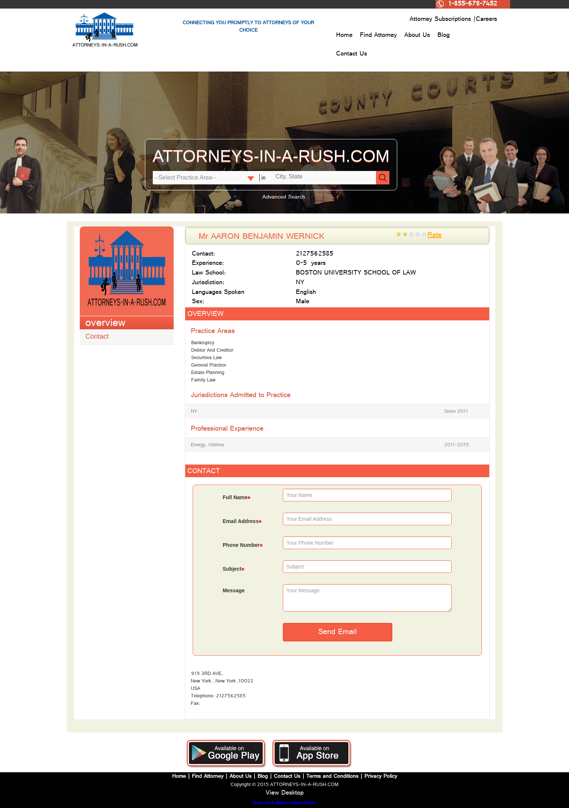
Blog (443, 35)
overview (105, 324)
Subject (233, 570)
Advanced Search (283, 198)
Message (233, 590)
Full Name (236, 498)
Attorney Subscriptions (441, 19)
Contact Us (351, 54)
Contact (97, 336)
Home (344, 35)
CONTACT (203, 472)
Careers (486, 19)
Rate (434, 235)
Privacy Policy (380, 777)
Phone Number (242, 546)
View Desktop (285, 793)
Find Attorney (378, 35)
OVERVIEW (205, 314)
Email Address (242, 522)
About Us (417, 35)
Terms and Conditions (332, 777)
